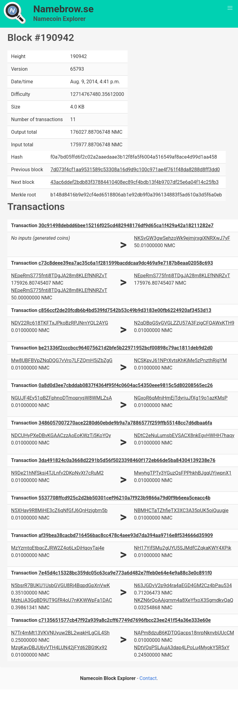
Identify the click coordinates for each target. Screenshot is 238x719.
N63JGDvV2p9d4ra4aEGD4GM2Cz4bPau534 (183, 585)
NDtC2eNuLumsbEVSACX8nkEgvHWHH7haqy (184, 435)
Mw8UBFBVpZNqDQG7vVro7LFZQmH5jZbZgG (62, 360)
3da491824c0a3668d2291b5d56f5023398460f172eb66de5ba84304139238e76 (126, 460)
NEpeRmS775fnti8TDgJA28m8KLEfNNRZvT (59, 276)
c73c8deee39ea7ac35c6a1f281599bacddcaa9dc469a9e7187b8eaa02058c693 (125, 263)
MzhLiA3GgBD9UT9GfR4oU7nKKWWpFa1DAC (61, 600)
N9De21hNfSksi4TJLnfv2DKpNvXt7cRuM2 (57, 473)
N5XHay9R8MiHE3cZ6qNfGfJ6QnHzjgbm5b (59, 510)
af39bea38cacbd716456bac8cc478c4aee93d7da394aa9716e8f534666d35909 (125, 535)
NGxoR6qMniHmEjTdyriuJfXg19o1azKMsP (181, 398)
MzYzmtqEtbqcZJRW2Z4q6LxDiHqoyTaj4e (57, 548)
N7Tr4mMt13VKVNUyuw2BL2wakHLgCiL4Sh (60, 633)
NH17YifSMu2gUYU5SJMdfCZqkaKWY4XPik (182, 548)
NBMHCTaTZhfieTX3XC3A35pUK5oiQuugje (181, 510)
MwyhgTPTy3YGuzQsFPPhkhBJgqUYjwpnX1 (183, 473)
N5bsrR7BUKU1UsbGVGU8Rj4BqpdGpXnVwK (60, 585)
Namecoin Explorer (59, 18)
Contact (148, 678)
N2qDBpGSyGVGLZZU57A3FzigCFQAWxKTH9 (184, 323)
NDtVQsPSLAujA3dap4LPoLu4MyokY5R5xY (181, 647)
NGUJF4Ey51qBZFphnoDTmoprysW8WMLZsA (61, 398)
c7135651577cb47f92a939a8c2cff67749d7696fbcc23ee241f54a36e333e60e (124, 620)
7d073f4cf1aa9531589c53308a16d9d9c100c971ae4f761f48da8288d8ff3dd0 (135, 169)
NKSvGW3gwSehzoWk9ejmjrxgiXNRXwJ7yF (182, 238)
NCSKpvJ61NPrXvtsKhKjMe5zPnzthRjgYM (180, 360)
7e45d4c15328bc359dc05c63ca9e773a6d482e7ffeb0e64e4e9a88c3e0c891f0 (125, 573)
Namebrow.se (63, 9)
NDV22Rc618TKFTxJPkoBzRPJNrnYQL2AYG (59, 323)
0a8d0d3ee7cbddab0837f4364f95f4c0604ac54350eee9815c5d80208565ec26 (125, 385)
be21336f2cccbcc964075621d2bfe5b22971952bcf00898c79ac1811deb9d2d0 (125, 348)
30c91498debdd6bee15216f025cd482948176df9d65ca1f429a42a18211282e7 (125, 225)
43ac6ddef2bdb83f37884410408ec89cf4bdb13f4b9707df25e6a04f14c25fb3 (134, 182)
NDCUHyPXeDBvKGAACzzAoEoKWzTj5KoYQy (61, 435)
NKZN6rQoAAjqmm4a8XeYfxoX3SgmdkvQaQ (183, 600)
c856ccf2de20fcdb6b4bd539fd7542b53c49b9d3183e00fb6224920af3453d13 (124, 310)
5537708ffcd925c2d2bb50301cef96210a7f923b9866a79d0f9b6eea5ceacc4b (124, 498)
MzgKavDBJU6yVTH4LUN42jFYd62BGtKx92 (59, 647)
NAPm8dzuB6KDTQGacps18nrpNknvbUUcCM (184, 633)
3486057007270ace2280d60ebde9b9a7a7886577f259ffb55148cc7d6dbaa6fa (125, 423)
